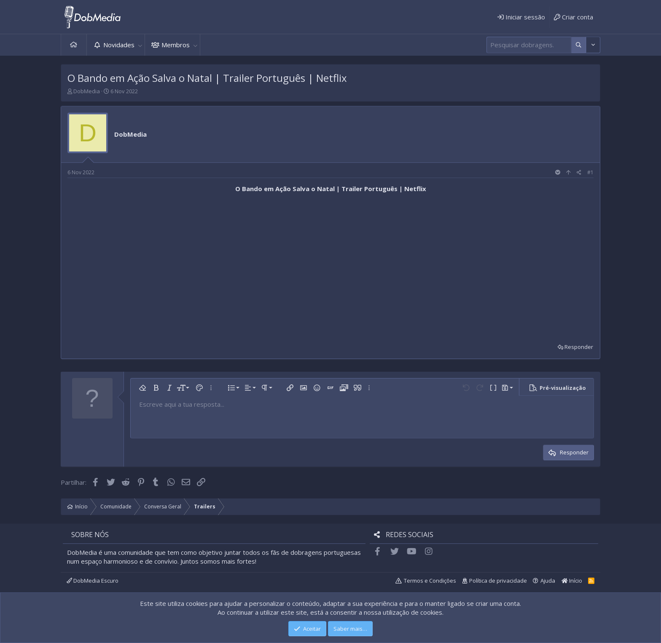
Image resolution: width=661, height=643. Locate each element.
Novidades (118, 45)
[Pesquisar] (528, 45)
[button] (140, 45)
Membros (175, 45)
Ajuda (547, 580)
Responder (578, 347)
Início (73, 45)
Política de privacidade (498, 580)
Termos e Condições (430, 580)
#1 (590, 172)
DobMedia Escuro (92, 580)
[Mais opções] (578, 45)
